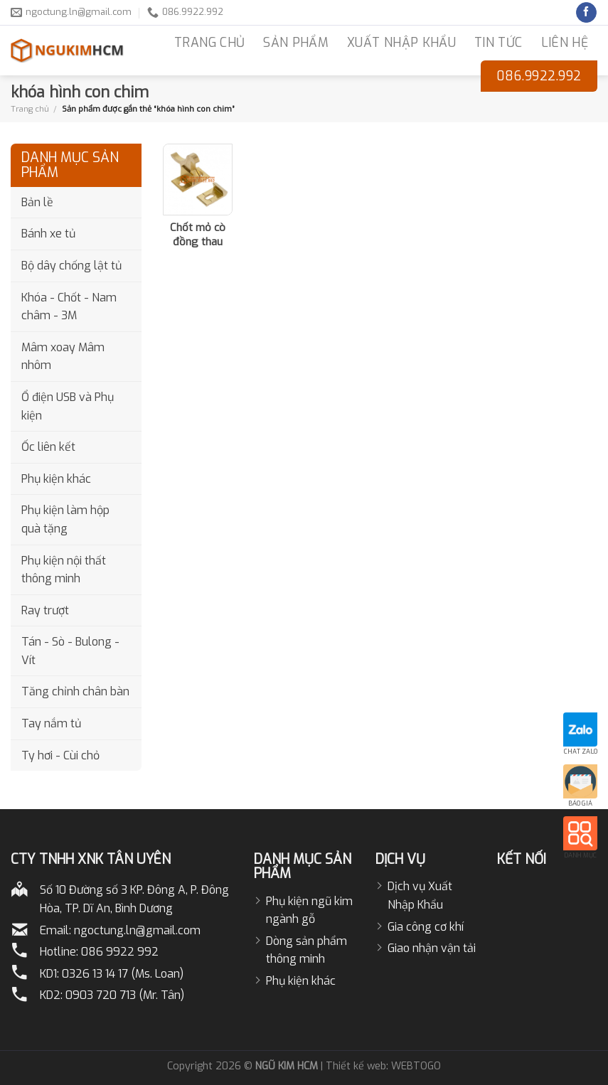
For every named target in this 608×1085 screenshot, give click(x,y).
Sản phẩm (296, 42)
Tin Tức (498, 42)
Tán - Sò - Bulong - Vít (70, 651)
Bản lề (37, 202)
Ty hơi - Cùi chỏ (60, 755)
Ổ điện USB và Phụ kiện (67, 406)
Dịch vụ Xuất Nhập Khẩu (420, 895)
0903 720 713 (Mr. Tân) (124, 995)
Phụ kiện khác (56, 478)
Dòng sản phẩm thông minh (306, 950)
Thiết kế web (356, 1066)
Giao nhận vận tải (432, 948)
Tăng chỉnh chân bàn (75, 691)
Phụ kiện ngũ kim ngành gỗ (309, 910)
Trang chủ (30, 108)
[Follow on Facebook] (586, 12)
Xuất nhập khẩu (401, 42)
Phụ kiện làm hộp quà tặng (65, 519)
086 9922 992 (120, 951)
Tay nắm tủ (51, 723)
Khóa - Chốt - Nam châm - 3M (69, 307)
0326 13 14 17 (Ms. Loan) (122, 973)
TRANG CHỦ (209, 42)
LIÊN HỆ (564, 42)
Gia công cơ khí (426, 926)
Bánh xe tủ (48, 233)
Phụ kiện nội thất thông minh (63, 570)
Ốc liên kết (48, 446)
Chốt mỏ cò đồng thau (197, 235)
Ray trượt (45, 610)
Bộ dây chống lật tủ (71, 265)
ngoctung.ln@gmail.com (137, 930)
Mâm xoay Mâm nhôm (63, 356)
